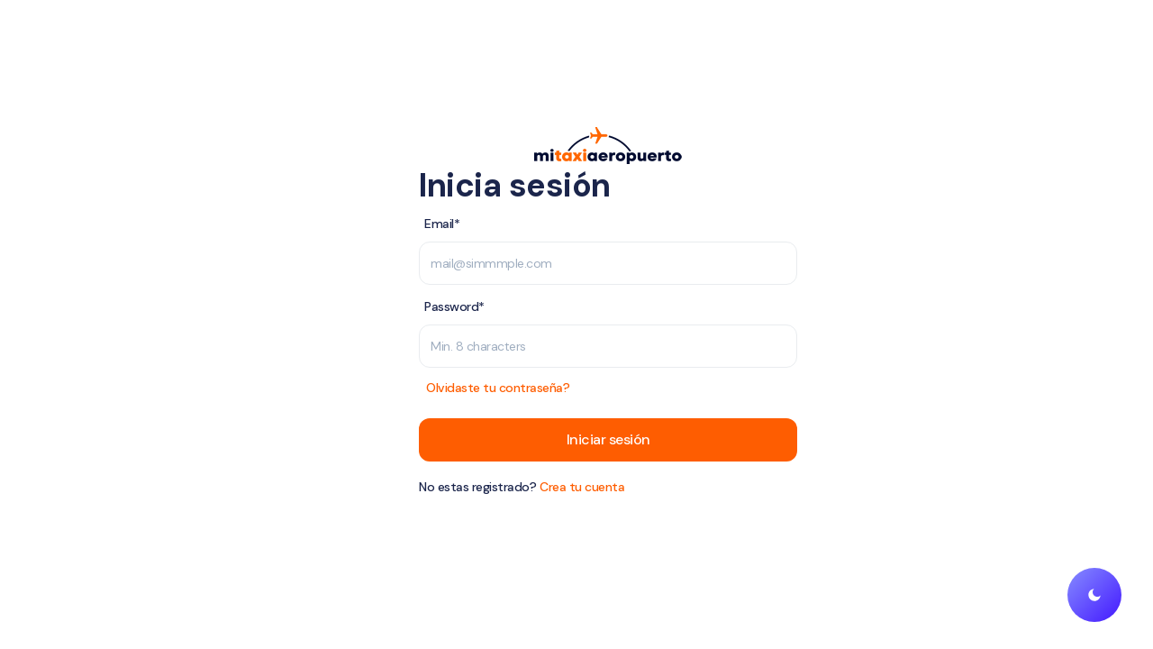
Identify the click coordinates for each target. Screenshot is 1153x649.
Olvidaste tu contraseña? (497, 387)
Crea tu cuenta (582, 487)
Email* (441, 223)
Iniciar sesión (608, 439)
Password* (454, 306)
